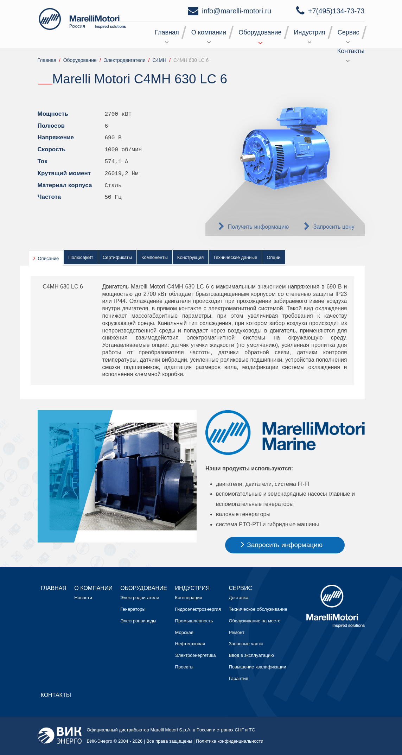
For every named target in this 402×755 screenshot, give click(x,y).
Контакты (351, 51)
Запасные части (246, 643)
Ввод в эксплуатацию (251, 655)
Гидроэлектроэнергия (198, 609)
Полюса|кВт (80, 257)
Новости (83, 597)
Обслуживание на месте (254, 620)
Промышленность (194, 620)
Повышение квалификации (257, 667)
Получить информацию (258, 227)
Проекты (184, 667)
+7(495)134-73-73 (336, 11)
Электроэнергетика (195, 655)
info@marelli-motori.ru (236, 11)
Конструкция (190, 257)
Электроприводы (138, 620)
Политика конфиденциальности (229, 741)
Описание (48, 258)
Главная (167, 32)
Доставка (238, 597)
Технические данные (235, 257)
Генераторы (133, 609)
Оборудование (259, 32)
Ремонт (236, 632)
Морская (184, 632)
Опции (273, 257)
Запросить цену (334, 227)
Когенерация (188, 597)
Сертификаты (117, 257)
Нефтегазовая (190, 643)
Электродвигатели (139, 597)
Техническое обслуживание (258, 609)
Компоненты (154, 257)
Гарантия (238, 678)
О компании (208, 32)
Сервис (348, 32)
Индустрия (309, 32)
